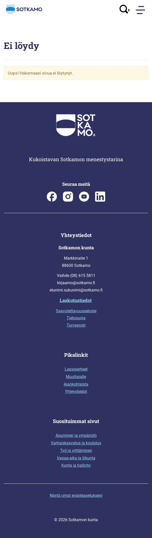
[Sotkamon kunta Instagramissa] (68, 200)
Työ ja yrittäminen (76, 450)
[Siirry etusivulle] (24, 13)
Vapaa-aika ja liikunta (76, 458)
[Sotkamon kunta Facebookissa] (52, 200)
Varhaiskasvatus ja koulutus (76, 443)
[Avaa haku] (125, 10)
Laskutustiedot (76, 300)
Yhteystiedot (76, 391)
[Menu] (141, 10)
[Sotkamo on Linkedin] (100, 200)
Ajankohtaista (76, 384)
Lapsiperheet (76, 369)
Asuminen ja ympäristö (76, 435)
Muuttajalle (76, 376)
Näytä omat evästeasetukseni (76, 495)
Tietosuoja (76, 318)
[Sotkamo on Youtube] (84, 200)
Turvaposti (76, 325)
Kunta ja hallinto (76, 465)
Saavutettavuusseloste (76, 311)
